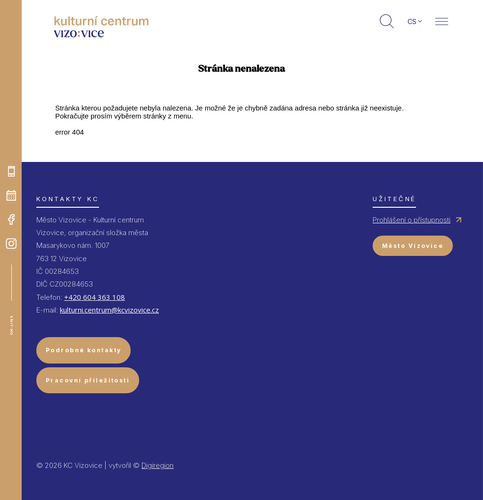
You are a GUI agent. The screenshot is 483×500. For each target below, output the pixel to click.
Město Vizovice (412, 245)
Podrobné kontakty (83, 350)
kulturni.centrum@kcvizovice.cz (109, 309)
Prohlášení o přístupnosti (411, 219)
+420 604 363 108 (94, 297)
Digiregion (158, 465)
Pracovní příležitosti (88, 380)
